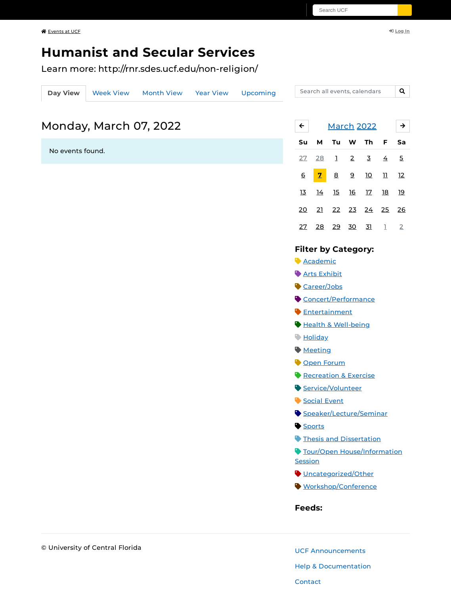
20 (303, 209)
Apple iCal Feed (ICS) (332, 507)
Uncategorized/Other (338, 474)
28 (320, 158)
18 (385, 192)
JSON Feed (386, 507)
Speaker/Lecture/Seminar (345, 413)
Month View (162, 93)
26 (401, 209)
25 (385, 209)
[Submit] (404, 10)
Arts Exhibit (322, 274)
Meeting (317, 350)
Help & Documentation (333, 566)
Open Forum (324, 363)
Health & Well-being (336, 324)
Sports (313, 426)
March (341, 126)
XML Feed (373, 507)
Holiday (315, 337)
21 (320, 209)
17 (369, 192)
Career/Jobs (322, 286)
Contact (308, 582)
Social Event (323, 401)
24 (369, 209)
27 (303, 158)
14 (320, 192)
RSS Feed (359, 507)
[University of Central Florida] (98, 10)
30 (352, 226)
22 (336, 209)
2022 (366, 126)
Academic (319, 261)
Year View (212, 93)
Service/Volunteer (332, 388)
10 (368, 175)
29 (336, 226)
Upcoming (258, 93)
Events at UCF (60, 31)
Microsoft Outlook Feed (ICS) (346, 507)
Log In (399, 31)
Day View (64, 93)
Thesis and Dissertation (342, 439)
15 (336, 192)
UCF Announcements (330, 551)
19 (401, 192)
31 (369, 226)
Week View (111, 93)
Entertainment (327, 312)
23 (352, 209)
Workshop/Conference (340, 486)
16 (352, 192)
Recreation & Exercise (339, 375)
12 (401, 175)
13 (303, 192)
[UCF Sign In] (276, 10)
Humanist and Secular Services (148, 52)
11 (385, 175)
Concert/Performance (339, 299)
